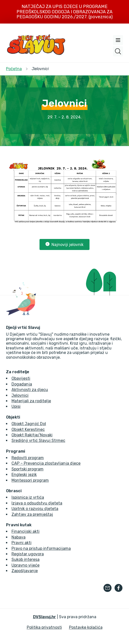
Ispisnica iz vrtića (28, 497)
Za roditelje (17, 372)
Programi (15, 451)
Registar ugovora (28, 554)
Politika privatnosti (44, 627)
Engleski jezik (24, 474)
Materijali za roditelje (31, 401)
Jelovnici (20, 395)
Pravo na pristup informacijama (41, 548)
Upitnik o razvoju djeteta (35, 508)
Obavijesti (21, 378)
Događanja (22, 384)
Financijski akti (26, 531)
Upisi (16, 406)
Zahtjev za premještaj (32, 514)
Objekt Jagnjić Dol (29, 423)
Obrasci (14, 491)
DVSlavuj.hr (44, 616)
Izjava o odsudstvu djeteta (37, 503)
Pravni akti (22, 542)
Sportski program (28, 469)
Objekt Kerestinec (28, 429)
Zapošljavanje (25, 570)
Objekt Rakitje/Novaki (32, 435)
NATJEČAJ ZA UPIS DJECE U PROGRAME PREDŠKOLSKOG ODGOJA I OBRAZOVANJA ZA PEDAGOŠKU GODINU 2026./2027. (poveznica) (64, 12)
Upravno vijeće (26, 565)
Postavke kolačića (85, 627)
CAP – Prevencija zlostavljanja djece (46, 463)
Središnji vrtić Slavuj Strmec (38, 440)
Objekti (13, 417)
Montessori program (30, 480)
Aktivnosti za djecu (30, 389)
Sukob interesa (26, 559)
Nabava (19, 537)
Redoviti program (28, 457)
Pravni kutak (19, 525)
